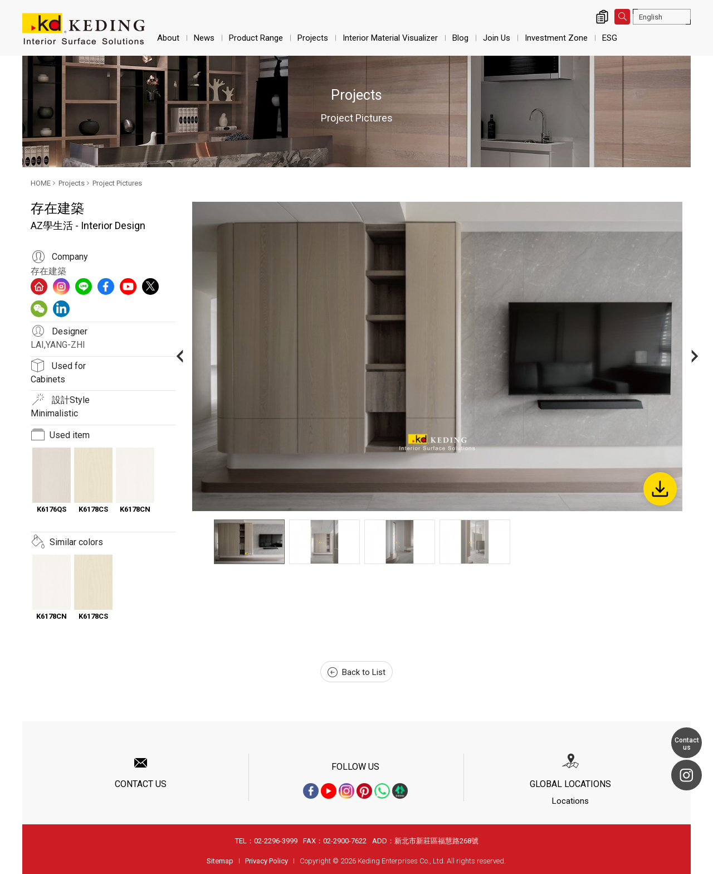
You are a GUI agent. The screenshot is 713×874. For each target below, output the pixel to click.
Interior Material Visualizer (390, 38)
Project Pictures (117, 183)
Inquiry (602, 17)
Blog (460, 38)
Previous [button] (179, 356)
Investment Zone (556, 38)
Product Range (256, 38)
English (650, 17)
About (168, 38)
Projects (312, 38)
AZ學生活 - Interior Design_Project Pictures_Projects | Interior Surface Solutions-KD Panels (83, 29)
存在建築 (48, 271)
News (204, 38)
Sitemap (220, 861)
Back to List (356, 672)
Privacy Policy (266, 861)
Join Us (496, 38)
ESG (609, 38)
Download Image (660, 489)
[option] (437, 356)
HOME (41, 183)
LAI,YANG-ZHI (58, 344)
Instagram (686, 775)
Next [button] (694, 356)
